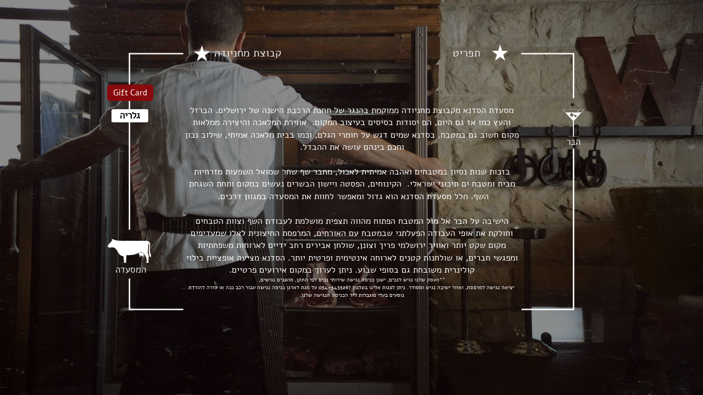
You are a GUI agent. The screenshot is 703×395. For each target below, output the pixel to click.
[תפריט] (467, 53)
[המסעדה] (130, 270)
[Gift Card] (130, 92)
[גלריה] (129, 115)
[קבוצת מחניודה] (247, 53)
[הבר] (573, 142)
